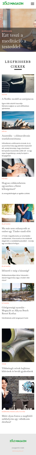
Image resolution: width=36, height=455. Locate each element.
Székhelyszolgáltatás (13, 412)
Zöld (4, 131)
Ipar (4, 364)
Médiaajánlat (18, 451)
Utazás (5, 303)
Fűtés (5, 179)
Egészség (7, 31)
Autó (4, 94)
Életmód (6, 224)
